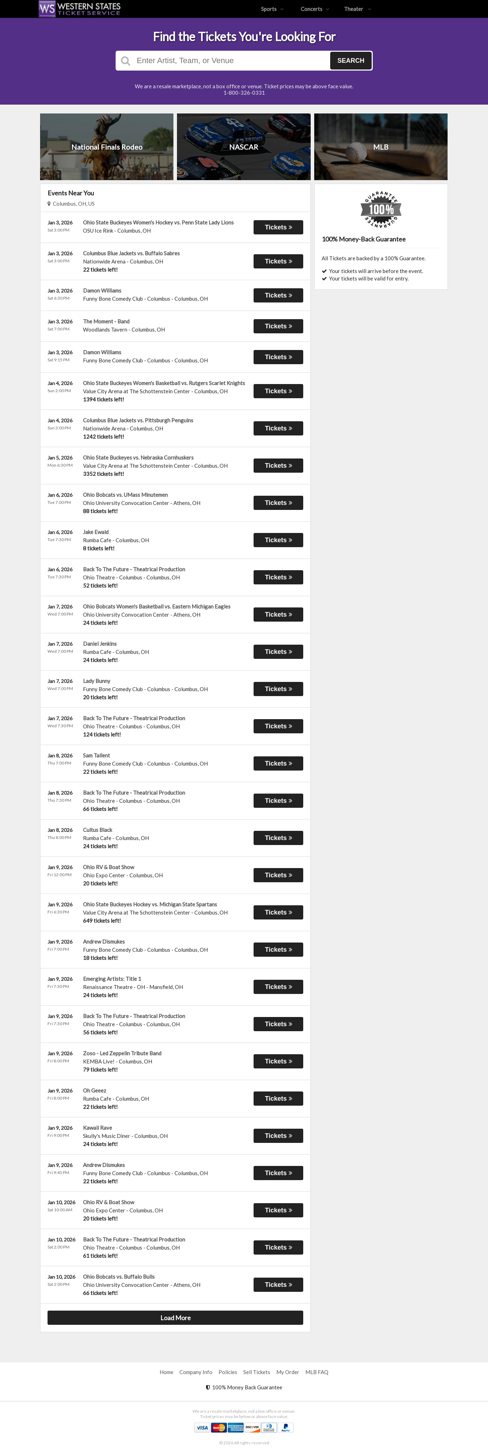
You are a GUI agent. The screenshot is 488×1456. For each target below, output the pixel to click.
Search (350, 60)
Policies (227, 1372)
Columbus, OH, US (71, 203)
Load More (175, 1318)
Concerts (315, 9)
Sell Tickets (256, 1372)
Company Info (195, 1372)
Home (166, 1372)
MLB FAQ (316, 1372)
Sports (272, 9)
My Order (287, 1372)
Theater (357, 9)
